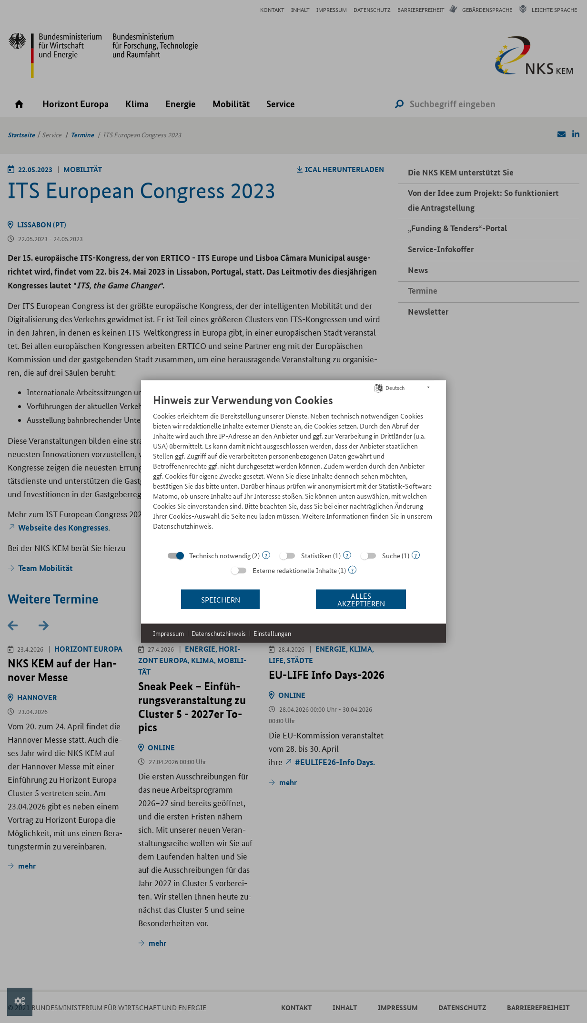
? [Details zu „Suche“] (416, 555)
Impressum (168, 633)
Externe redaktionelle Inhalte (295, 570)
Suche (391, 555)
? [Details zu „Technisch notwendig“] (266, 555)
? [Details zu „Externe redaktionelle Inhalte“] (352, 570)
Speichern (220, 599)
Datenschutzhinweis (219, 633)
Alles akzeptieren (361, 599)
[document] (293, 469)
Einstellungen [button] (272, 633)
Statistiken (316, 555)
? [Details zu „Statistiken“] (347, 555)
